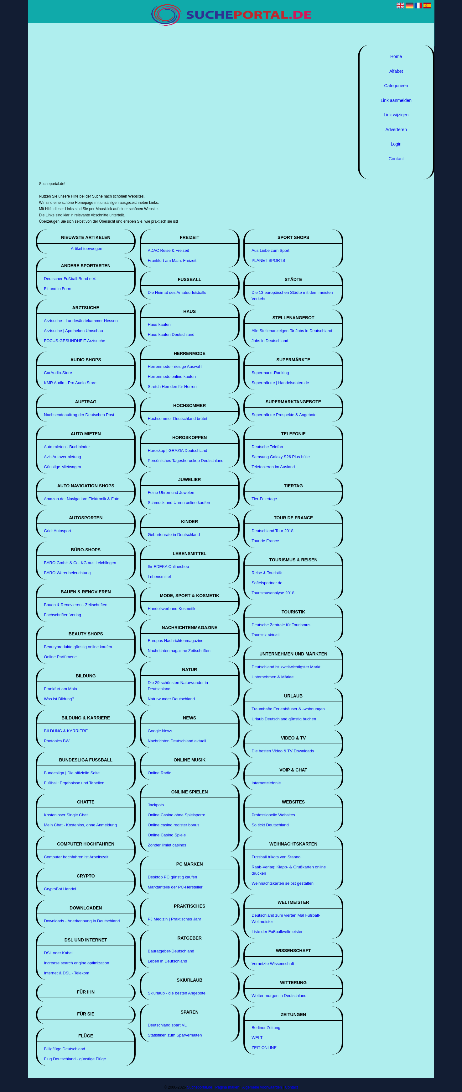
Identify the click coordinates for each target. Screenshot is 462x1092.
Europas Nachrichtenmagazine (176, 640)
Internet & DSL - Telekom (66, 973)
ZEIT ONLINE (264, 1047)
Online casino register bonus (174, 825)
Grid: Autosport (57, 530)
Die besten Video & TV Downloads (283, 751)
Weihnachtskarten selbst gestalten (283, 883)
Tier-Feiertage (264, 498)
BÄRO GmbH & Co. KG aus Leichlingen (80, 562)
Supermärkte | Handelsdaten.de (280, 382)
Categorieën (396, 85)
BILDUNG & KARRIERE (66, 731)
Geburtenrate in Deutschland (174, 534)
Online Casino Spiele (167, 835)
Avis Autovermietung (62, 456)
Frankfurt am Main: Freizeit (172, 260)
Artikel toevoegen (86, 248)
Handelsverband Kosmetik (171, 608)
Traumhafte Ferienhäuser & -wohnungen (288, 709)
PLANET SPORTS (268, 260)
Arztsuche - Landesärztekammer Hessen (81, 320)
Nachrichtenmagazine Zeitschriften (179, 650)
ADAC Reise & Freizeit (168, 250)
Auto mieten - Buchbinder (67, 446)
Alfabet (396, 71)
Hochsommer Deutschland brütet (177, 418)
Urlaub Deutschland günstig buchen (284, 719)
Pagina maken (227, 1087)
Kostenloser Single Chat (65, 815)
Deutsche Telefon (267, 446)
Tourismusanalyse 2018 (273, 593)
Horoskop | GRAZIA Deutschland (177, 450)
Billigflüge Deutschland (64, 1049)
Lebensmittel (159, 576)
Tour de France (265, 540)
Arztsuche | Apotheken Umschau (73, 330)
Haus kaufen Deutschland (171, 334)
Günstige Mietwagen (62, 466)
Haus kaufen (159, 324)
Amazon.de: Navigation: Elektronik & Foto (81, 498)
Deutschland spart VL (167, 1025)
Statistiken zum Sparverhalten (175, 1035)
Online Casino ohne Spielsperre (176, 815)
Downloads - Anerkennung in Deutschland (82, 921)
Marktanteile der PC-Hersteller (175, 887)
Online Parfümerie (60, 657)
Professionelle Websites (273, 815)
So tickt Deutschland (270, 825)
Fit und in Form (57, 288)
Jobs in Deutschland (270, 340)
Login (396, 143)
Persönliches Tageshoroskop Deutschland (186, 460)
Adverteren (396, 129)
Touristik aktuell (265, 635)
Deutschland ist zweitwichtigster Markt (286, 667)
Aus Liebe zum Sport (270, 250)
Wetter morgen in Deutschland (279, 995)
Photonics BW (57, 741)
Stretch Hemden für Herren (172, 386)
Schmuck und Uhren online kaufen (179, 502)
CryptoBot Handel (60, 889)
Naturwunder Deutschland (171, 699)
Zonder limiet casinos (167, 845)
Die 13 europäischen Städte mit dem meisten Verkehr (292, 295)
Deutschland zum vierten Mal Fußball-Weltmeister (286, 918)
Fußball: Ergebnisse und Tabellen (74, 783)
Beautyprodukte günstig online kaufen (78, 646)
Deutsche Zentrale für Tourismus (281, 625)
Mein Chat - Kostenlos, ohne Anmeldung (80, 825)
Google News (160, 731)
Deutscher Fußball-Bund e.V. (70, 278)
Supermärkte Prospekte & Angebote (284, 414)
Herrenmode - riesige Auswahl (175, 366)
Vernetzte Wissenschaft (273, 963)
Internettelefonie (266, 783)
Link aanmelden (396, 100)
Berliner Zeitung (266, 1027)
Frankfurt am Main (60, 688)
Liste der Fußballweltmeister (277, 931)
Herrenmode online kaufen (172, 376)
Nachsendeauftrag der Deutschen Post (79, 414)
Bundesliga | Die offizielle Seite (72, 773)
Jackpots (156, 805)
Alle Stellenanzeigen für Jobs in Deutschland (292, 330)
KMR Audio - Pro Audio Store (70, 382)
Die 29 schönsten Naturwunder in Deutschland (178, 685)
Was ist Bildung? (59, 699)
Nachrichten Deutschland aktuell (177, 741)
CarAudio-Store (58, 372)
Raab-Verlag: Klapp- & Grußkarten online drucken (289, 870)
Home (396, 56)
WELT (257, 1037)
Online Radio (159, 773)
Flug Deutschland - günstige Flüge (75, 1059)
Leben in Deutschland (167, 961)
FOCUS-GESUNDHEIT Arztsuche (74, 340)
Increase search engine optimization (76, 963)
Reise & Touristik (267, 572)
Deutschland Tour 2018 (272, 530)
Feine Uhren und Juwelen (171, 492)
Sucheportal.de (199, 1087)
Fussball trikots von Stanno (276, 857)
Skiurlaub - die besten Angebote (176, 993)
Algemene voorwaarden (262, 1087)
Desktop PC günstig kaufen (172, 877)
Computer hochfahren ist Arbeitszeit (76, 857)
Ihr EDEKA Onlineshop (168, 566)
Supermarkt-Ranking (270, 372)
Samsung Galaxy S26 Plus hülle (281, 456)
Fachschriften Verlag (62, 614)
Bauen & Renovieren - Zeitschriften (75, 604)
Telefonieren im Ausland (273, 466)
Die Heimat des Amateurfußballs (177, 292)
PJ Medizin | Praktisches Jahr (174, 919)
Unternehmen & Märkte (272, 677)
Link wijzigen (396, 114)
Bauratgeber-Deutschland (171, 951)
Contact (396, 158)
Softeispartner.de (267, 582)
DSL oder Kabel (58, 953)
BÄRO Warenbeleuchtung (67, 572)
